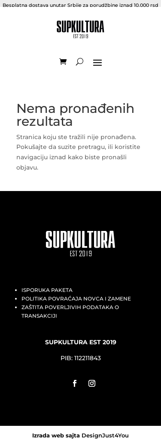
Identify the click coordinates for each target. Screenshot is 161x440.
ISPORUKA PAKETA (47, 286)
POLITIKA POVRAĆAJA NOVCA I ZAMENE (76, 295)
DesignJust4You (105, 432)
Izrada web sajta (56, 432)
